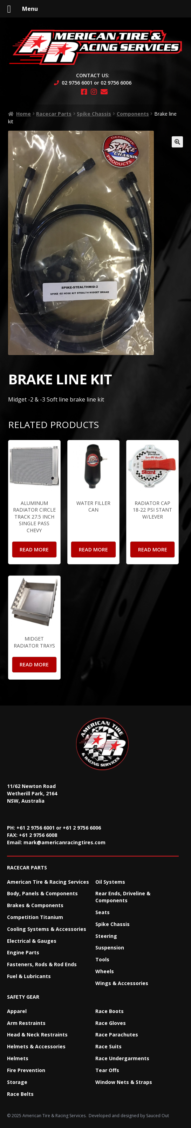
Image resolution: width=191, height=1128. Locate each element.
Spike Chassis (94, 113)
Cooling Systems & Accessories (46, 929)
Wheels (104, 971)
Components (133, 113)
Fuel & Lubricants (29, 976)
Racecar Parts (53, 113)
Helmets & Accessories (36, 1046)
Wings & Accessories (121, 983)
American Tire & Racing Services (48, 881)
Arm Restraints (26, 1023)
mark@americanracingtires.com (64, 842)
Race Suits (108, 1046)
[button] (177, 141)
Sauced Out (157, 1116)
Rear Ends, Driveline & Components (122, 897)
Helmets (17, 1058)
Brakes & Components (35, 905)
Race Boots (109, 1011)
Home (23, 113)
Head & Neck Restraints (37, 1034)
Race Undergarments (122, 1058)
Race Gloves (110, 1023)
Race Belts (20, 1094)
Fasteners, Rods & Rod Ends (42, 964)
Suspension (109, 947)
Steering (106, 936)
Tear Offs (107, 1070)
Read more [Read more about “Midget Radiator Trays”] (34, 664)
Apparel (17, 1011)
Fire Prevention (26, 1070)
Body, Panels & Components (42, 893)
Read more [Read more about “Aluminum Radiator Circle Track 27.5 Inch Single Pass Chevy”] (34, 549)
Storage (17, 1082)
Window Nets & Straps (123, 1082)
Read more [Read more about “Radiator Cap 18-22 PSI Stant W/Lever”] (152, 549)
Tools (102, 959)
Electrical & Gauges (31, 941)
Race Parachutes (116, 1034)
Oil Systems (110, 881)
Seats (102, 912)
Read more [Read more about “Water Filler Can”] (93, 549)
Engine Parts (23, 952)
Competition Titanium (35, 917)
